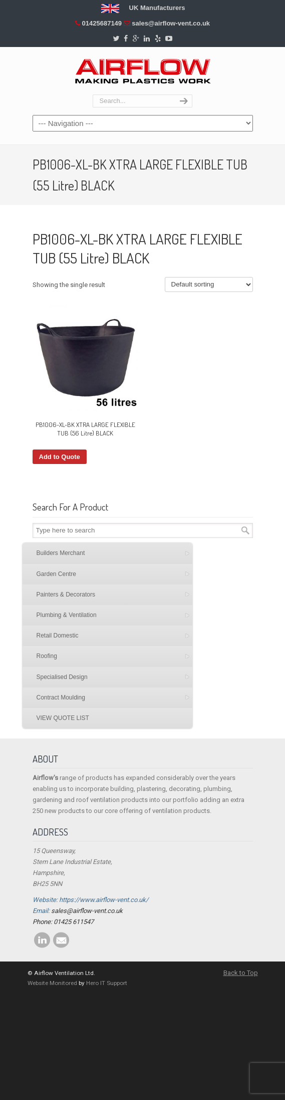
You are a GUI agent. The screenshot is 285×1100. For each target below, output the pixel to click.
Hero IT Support (106, 983)
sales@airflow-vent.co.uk (171, 23)
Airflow (143, 71)
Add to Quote (59, 456)
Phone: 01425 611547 (63, 922)
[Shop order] (209, 284)
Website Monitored (52, 983)
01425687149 (102, 23)
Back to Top (240, 972)
